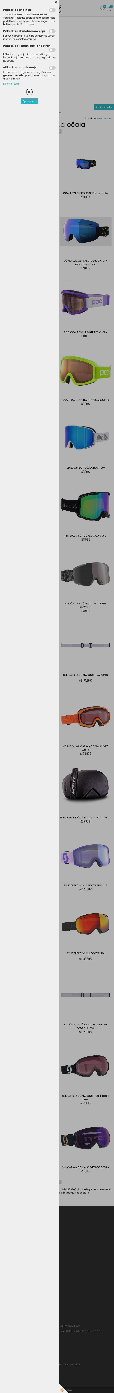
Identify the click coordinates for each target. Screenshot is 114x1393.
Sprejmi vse (29, 101)
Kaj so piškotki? (11, 83)
